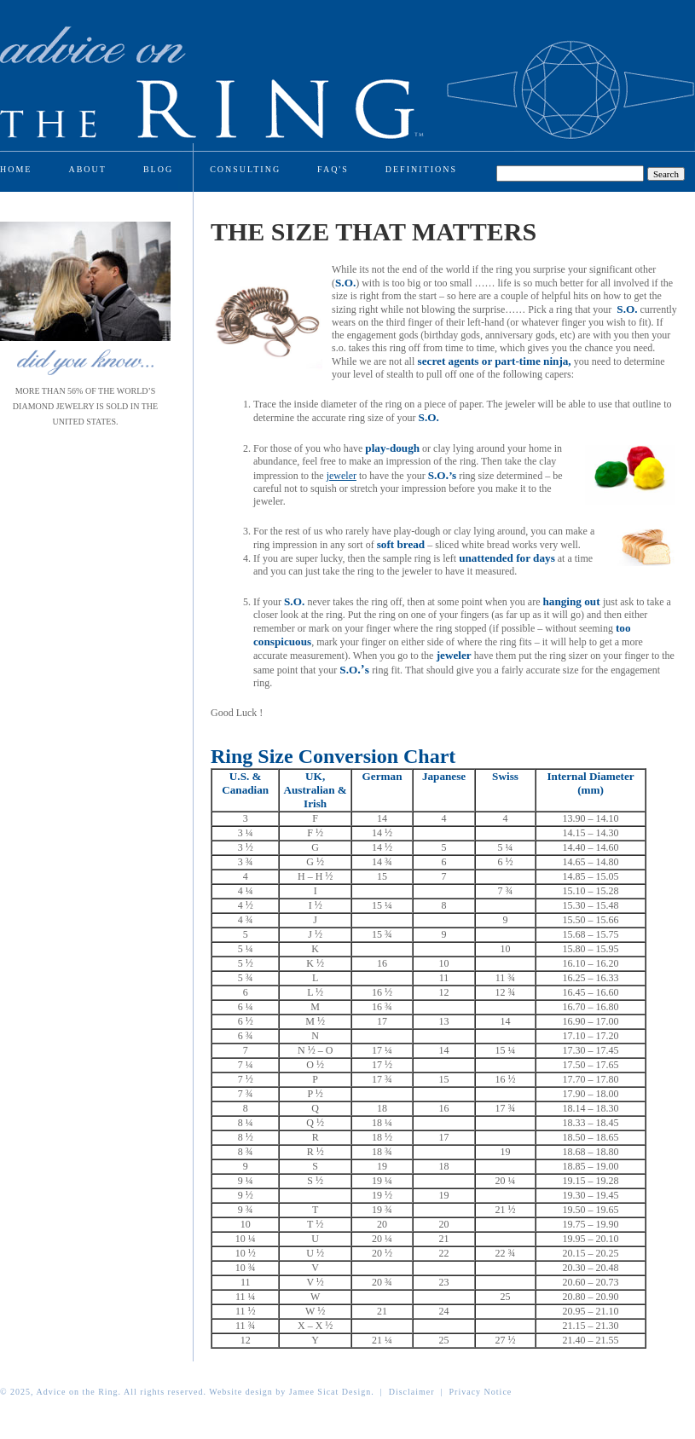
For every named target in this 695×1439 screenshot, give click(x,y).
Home (16, 169)
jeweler (341, 476)
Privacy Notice (481, 1391)
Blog (158, 169)
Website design (241, 1391)
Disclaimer (412, 1391)
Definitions (421, 169)
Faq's (333, 169)
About (87, 169)
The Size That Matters (373, 231)
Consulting (245, 169)
